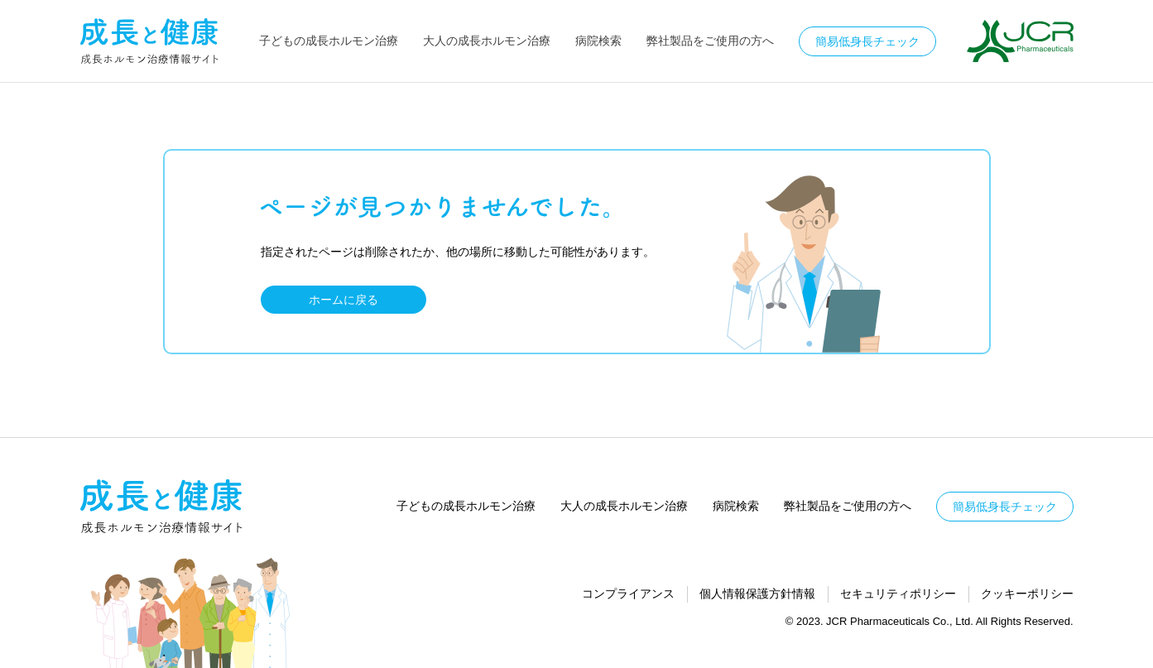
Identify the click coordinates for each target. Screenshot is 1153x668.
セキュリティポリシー (898, 593)
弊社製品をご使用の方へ (710, 40)
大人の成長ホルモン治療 (486, 40)
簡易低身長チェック (867, 41)
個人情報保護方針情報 (757, 593)
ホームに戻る (343, 299)
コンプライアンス (628, 593)
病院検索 (598, 40)
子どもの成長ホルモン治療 (328, 40)
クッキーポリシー (1027, 593)
